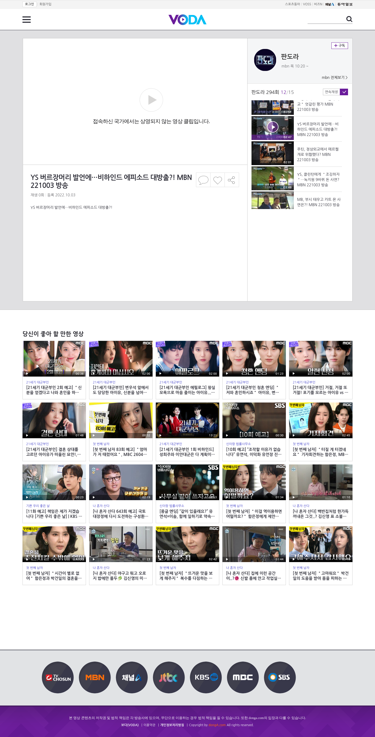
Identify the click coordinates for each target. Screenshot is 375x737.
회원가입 (45, 4)
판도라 (290, 57)
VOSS (307, 4)
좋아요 (217, 180)
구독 (339, 45)
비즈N (318, 4)
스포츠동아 (292, 4)
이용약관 (150, 725)
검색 (349, 19)
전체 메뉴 (26, 19)
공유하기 (232, 180)
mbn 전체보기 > (335, 77)
